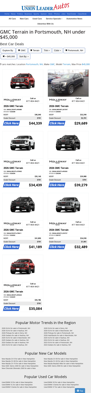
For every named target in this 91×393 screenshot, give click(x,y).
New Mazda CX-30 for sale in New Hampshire (61, 361)
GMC (22, 50)
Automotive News (74, 19)
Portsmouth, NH (74, 50)
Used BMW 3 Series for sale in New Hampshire (61, 385)
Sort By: (23, 56)
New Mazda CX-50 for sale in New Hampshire (61, 359)
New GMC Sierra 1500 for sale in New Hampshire (20, 366)
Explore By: (8, 50)
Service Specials (54, 19)
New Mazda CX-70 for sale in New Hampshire (19, 364)
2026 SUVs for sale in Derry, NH (56, 328)
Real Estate (72, 14)
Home (7, 14)
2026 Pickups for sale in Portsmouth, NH (59, 333)
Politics (20, 14)
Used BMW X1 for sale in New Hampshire (17, 385)
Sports (36, 14)
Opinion (44, 14)
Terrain (34, 50)
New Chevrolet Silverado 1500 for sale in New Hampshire (19, 368)
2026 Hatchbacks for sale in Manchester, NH (60, 335)
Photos (57, 14)
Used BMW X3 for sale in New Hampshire (17, 382)
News (13, 14)
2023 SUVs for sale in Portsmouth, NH (58, 342)
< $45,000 (9, 56)
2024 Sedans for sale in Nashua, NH (15, 342)
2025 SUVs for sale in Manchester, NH (16, 338)
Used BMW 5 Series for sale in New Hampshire (19, 387)
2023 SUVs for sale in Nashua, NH (14, 345)
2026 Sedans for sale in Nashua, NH (15, 335)
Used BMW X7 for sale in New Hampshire (59, 387)
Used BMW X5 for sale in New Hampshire (59, 382)
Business (28, 14)
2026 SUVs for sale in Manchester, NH (58, 331)
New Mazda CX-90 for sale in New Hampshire (19, 361)
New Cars (24, 19)
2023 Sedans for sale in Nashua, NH (57, 345)
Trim (47, 50)
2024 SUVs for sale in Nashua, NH (56, 340)
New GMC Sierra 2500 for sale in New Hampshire (62, 366)
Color (57, 50)
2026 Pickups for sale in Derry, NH (14, 333)
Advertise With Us (45, 24)
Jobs (63, 14)
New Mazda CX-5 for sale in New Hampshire (18, 359)
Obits (50, 14)
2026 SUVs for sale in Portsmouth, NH (16, 328)
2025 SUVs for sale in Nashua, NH (56, 338)
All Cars (12, 19)
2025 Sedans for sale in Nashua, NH (15, 340)
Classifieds (82, 14)
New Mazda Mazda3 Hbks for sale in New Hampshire (63, 364)
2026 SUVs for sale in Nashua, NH (14, 331)
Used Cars (37, 19)
